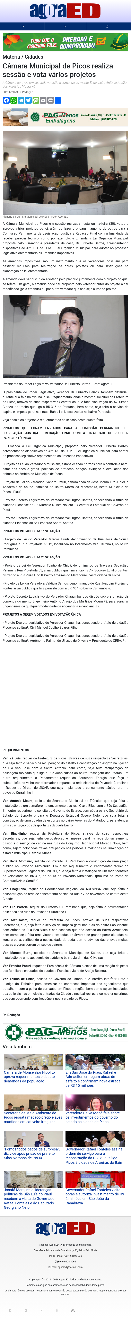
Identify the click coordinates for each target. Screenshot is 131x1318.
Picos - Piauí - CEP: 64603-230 (65, 1255)
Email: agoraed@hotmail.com (67, 1267)
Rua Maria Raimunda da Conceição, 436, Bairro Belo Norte (65, 1250)
